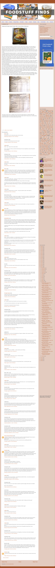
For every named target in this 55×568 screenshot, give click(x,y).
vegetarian (41, 154)
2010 (42, 357)
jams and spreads (43, 144)
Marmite (52, 120)
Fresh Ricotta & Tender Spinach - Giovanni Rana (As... (47, 292)
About (7, 21)
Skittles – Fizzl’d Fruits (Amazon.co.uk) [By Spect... (46, 288)
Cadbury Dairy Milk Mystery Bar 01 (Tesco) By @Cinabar (48, 180)
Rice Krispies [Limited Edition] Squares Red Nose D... (46, 334)
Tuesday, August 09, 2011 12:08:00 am (10, 351)
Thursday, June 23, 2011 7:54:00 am (10, 282)
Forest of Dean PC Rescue (8, 435)
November (43, 269)
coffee (41, 136)
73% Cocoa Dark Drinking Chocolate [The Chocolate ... (47, 330)
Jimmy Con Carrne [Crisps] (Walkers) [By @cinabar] (46, 325)
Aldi (45, 110)
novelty (41, 148)
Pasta (47, 123)
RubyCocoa (43, 127)
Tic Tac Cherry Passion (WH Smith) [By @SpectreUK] (47, 352)
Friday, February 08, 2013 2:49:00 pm (10, 555)
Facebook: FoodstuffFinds (44, 28)
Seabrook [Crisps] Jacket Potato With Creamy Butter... (47, 294)
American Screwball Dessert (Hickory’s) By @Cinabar (48, 201)
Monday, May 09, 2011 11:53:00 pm (10, 191)
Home (3, 21)
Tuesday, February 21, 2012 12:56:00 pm (10, 533)
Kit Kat (41, 119)
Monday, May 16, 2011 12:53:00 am (10, 245)
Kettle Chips (46, 118)
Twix (40, 130)
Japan (48, 117)
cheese (52, 134)
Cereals (30, 21)
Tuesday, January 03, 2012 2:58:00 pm (10, 501)
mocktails (42, 147)
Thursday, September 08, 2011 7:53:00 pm (11, 414)
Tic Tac (46, 129)
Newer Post (4, 561)
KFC (51, 117)
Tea (47, 21)
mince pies (51, 146)
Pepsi (40, 124)
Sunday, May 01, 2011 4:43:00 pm (9, 165)
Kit (4, 337)
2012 (42, 265)
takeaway (48, 152)
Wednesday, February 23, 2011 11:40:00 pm (11, 136)
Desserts (51, 21)
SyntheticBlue (6, 218)
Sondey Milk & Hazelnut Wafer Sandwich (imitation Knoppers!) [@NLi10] (48, 207)
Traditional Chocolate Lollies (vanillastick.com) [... (46, 338)
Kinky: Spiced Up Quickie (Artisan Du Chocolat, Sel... (47, 318)
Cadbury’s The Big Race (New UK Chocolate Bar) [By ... (47, 290)
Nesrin (5, 168)
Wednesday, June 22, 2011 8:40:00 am (10, 267)
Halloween (47, 115)
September (43, 272)
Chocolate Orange (43, 112)
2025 (42, 247)
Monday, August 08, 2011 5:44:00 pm (10, 345)
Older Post (35, 561)
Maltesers (47, 120)
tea (52, 152)
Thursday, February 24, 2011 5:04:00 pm (10, 142)
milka (42, 146)
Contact (10, 21)
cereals (46, 134)
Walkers (44, 130)
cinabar (5, 130)
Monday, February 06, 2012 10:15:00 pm (10, 527)
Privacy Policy (16, 21)
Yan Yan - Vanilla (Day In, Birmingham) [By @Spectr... (46, 312)
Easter (47, 113)
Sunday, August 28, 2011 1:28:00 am (10, 398)
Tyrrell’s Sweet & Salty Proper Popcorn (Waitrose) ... (46, 283)
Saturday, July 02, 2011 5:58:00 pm (9, 306)
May (42, 277)
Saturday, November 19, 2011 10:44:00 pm (11, 472)
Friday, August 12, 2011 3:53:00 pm (9, 362)
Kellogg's (41, 118)
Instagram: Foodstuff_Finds (44, 29)
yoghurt (46, 154)
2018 (42, 257)
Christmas (51, 112)
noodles (47, 147)
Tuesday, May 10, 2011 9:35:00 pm (9, 205)
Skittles (52, 127)
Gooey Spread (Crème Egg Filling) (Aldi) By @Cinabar (48, 196)
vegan (49, 153)
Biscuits (34, 21)
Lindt (45, 119)
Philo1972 (6, 450)
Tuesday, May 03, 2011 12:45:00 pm (10, 174)
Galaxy (46, 114)
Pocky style (49, 124)
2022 (42, 251)
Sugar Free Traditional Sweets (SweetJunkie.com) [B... (46, 299)
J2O (52, 116)
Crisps (26, 21)
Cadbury (43, 111)
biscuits (51, 132)
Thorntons (41, 129)
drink (42, 139)
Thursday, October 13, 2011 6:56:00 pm (10, 441)
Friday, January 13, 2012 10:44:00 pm (10, 507)
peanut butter (45, 149)
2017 (42, 258)
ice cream (49, 143)
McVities (47, 121)
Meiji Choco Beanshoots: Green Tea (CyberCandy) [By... (47, 341)
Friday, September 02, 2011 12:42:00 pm (10, 406)
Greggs (51, 114)
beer (45, 132)
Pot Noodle (47, 125)
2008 (42, 360)
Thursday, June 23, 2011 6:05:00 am (10, 275)
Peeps (51, 123)
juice (48, 144)
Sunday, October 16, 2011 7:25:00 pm (10, 447)
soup (48, 151)
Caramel (49, 111)
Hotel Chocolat (47, 116)
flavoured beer (44, 140)
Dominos (43, 113)
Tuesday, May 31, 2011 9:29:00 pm (9, 260)
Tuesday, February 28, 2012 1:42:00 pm (10, 540)
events (47, 139)
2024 (42, 249)
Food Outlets (43, 21)
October (43, 270)
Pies (44, 124)
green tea (41, 142)
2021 (42, 253)
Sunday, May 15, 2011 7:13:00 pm (9, 232)
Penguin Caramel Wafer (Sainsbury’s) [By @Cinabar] (46, 307)
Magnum (42, 120)
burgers (50, 133)
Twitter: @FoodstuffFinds (44, 30)
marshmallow (46, 145)
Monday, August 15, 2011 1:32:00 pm (10, 377)
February (43, 281)
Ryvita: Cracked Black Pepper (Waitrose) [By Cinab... (46, 296)
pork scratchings (48, 150)
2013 (42, 264)
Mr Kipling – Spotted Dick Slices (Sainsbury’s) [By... (47, 314)
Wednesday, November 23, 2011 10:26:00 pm (11, 479)
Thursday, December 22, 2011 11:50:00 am (11, 495)
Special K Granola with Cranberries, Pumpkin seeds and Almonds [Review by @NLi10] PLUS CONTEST (48, 165)
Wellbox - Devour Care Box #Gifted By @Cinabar (48, 185)
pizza (42, 150)
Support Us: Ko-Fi (42, 32)
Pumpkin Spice (43, 126)
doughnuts (51, 138)
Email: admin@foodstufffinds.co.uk (45, 27)
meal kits (51, 145)
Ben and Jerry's (50, 110)
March (43, 280)
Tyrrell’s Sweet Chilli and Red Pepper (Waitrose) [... (46, 305)
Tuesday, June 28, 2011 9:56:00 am (10, 296)
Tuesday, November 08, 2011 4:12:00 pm (10, 463)
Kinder (51, 118)
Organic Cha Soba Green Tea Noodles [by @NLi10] (46, 349)
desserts (44, 138)
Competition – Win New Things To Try (47, 191)
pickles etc (51, 149)
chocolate (43, 135)
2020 (42, 254)
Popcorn (41, 125)
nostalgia (51, 147)
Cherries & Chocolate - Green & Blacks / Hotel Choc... (47, 285)
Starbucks (49, 128)
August (43, 273)
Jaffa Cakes (43, 117)
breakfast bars (44, 133)
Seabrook (10, 130)
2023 (42, 250)
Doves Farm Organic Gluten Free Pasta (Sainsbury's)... (47, 310)
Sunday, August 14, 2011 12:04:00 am (10, 369)
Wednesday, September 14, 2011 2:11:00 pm (11, 432)
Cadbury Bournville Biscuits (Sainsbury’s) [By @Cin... (46, 354)
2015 (42, 261)
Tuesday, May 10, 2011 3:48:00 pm (9, 199)
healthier (47, 142)
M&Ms (52, 119)
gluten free (49, 141)
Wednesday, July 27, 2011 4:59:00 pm (10, 334)
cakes (41, 134)
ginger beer (51, 140)
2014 (42, 262)
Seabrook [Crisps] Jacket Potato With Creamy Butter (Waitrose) (48, 170)
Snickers (43, 128)
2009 (42, 359)
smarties (45, 151)
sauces (41, 151)
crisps (8, 130)
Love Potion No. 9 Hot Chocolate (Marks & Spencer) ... (47, 316)
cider (51, 135)
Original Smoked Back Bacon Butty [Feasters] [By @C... (47, 345)
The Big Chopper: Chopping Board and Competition (47, 327)
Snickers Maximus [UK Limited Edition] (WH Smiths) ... (46, 336)
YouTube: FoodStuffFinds (44, 31)
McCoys (42, 121)
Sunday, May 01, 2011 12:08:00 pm (9, 158)
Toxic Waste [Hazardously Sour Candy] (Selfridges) (48, 175)
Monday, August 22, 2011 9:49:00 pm (10, 384)
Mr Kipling (42, 122)
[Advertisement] (17, 122)
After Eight (41, 110)
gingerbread (43, 141)
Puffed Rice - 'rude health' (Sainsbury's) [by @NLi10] (46, 321)
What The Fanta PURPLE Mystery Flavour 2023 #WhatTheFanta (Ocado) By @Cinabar (48, 160)
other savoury (46, 148)
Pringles (52, 125)
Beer (38, 21)
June (42, 276)
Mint (51, 121)
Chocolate (22, 21)
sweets (42, 152)
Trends (50, 129)
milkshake (46, 146)
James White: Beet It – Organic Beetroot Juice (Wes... (46, 343)
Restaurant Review (50, 126)
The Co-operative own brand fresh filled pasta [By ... (47, 303)
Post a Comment (6, 557)
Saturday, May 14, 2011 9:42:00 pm (9, 215)
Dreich (5, 133)
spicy (52, 151)
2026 (42, 246)
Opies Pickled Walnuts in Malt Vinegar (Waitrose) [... (46, 332)
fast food (51, 139)
